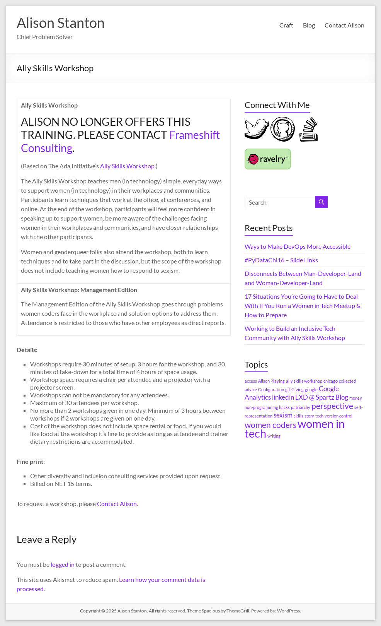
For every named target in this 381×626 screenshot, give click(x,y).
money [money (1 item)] (355, 397)
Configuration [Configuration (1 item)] (271, 389)
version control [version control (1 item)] (338, 415)
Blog (309, 25)
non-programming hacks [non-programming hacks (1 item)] (267, 407)
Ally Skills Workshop (127, 165)
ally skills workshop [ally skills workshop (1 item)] (304, 380)
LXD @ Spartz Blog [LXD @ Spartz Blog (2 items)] (321, 397)
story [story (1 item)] (309, 415)
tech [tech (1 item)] (319, 415)
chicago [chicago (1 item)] (330, 380)
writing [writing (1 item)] (274, 435)
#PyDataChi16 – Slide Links (281, 259)
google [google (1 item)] (311, 389)
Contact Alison (344, 25)
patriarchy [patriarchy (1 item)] (300, 407)
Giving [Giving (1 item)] (297, 389)
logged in (63, 564)
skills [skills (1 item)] (298, 415)
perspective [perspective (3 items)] (332, 405)
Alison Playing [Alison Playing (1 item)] (271, 380)
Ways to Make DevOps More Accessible (297, 246)
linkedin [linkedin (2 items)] (283, 397)
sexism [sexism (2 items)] (283, 415)
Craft (286, 25)
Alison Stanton (61, 22)
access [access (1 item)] (251, 380)
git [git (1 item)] (287, 389)
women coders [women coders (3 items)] (270, 424)
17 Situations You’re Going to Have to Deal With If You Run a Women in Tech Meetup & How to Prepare (303, 305)
